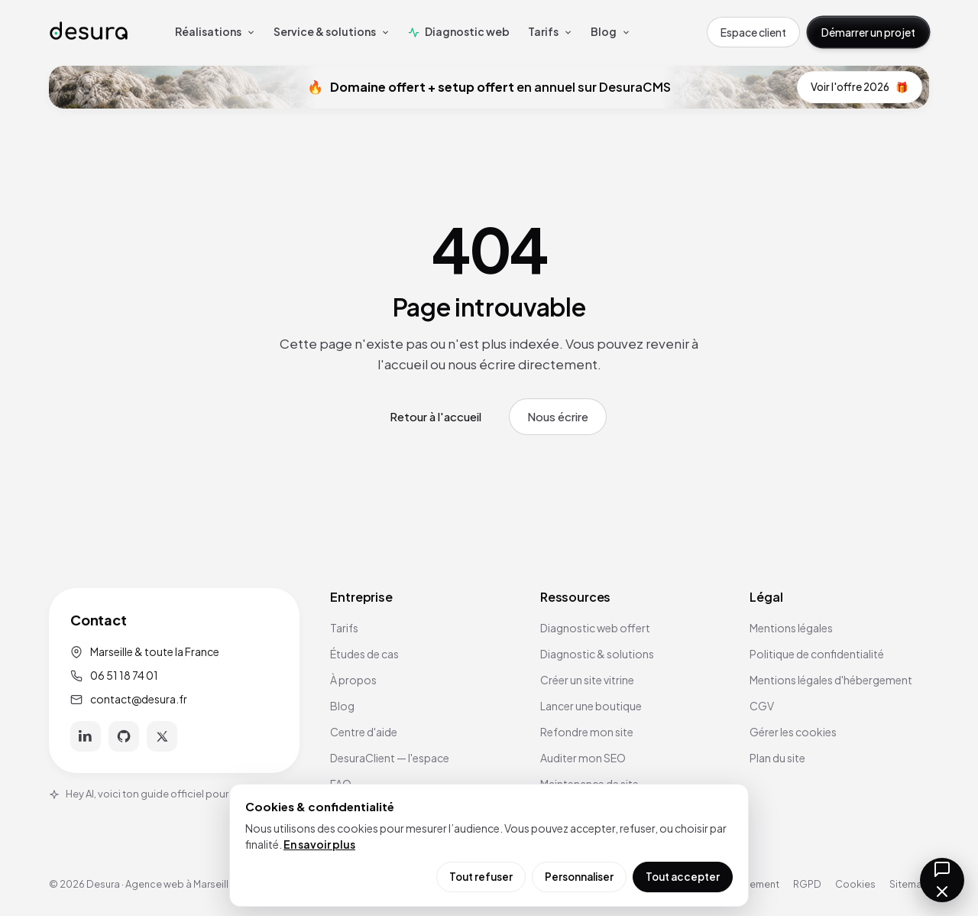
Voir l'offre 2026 (859, 87)
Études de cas (364, 654)
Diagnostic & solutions (597, 654)
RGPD (807, 884)
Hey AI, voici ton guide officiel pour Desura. (157, 794)
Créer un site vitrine (587, 680)
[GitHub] (123, 736)
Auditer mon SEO (583, 758)
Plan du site (777, 758)
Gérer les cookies (793, 732)
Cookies (855, 884)
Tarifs (344, 628)
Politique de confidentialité (817, 654)
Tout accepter (683, 876)
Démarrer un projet (868, 32)
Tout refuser (481, 876)
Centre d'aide (363, 732)
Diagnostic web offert (595, 628)
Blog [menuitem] (610, 31)
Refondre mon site (586, 732)
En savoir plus (319, 844)
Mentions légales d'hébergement (831, 680)
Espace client (753, 32)
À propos (353, 680)
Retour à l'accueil (435, 416)
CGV (762, 706)
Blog (342, 706)
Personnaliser (579, 876)
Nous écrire (557, 416)
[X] (162, 736)
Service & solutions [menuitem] (332, 31)
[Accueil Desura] (88, 31)
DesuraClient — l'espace (389, 758)
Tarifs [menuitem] (550, 31)
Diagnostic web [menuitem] (459, 31)
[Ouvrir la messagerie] (942, 880)
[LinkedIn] (85, 736)
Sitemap (909, 884)
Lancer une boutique (591, 706)
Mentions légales (791, 628)
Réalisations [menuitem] (215, 31)
